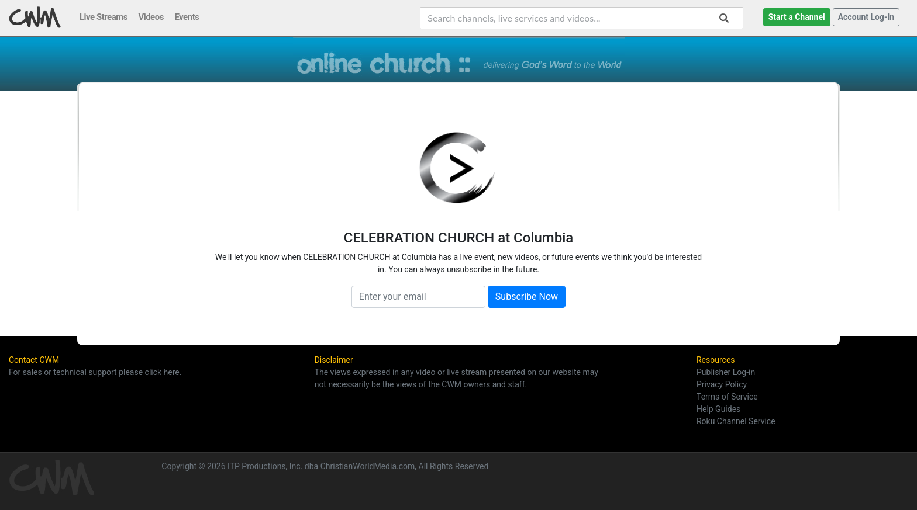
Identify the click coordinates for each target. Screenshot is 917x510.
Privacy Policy (722, 384)
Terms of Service (727, 396)
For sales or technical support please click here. (95, 372)
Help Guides (718, 409)
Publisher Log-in (726, 372)
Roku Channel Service (736, 421)
